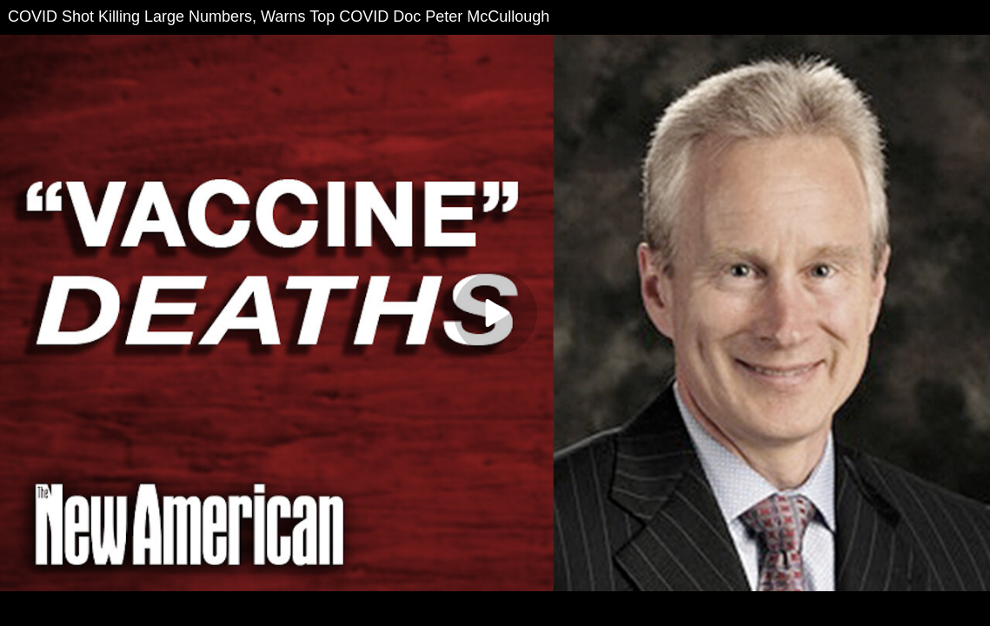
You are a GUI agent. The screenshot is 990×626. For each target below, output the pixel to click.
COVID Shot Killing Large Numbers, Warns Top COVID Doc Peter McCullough (278, 16)
